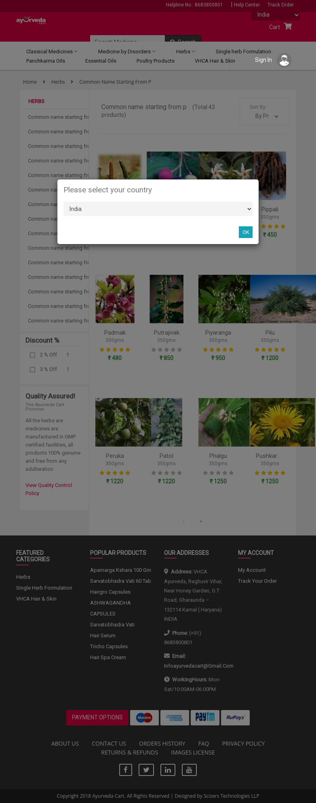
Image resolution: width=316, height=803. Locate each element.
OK (245, 232)
